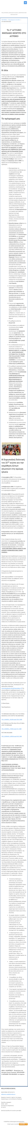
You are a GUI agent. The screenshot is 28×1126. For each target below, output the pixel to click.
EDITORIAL (4, 19)
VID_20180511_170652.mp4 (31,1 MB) (11, 729)
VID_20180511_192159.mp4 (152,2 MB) (11, 719)
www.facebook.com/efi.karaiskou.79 (11, 688)
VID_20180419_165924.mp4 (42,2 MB (11, 736)
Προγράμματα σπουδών (14, 19)
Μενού (25, 2)
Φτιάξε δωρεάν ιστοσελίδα (13, 1124)
